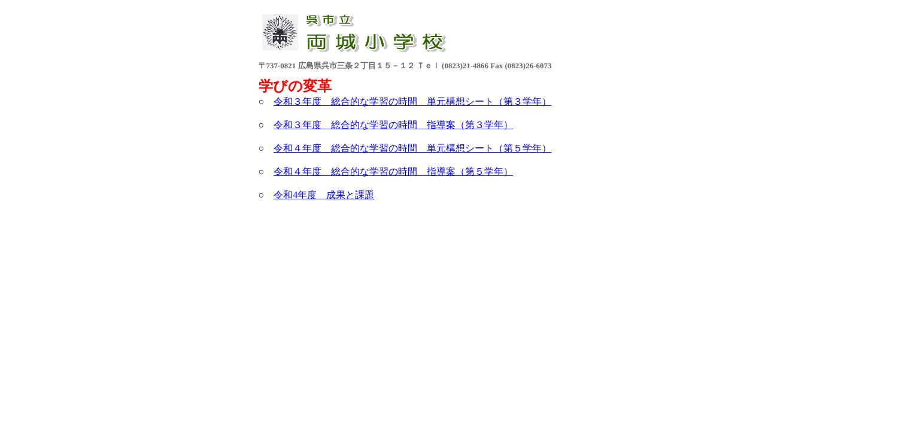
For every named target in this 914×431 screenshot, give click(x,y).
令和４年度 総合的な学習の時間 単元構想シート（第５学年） (412, 148)
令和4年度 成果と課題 (324, 195)
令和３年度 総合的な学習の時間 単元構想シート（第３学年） (412, 101)
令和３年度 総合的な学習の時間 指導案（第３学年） (393, 125)
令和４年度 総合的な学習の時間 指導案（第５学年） (393, 171)
